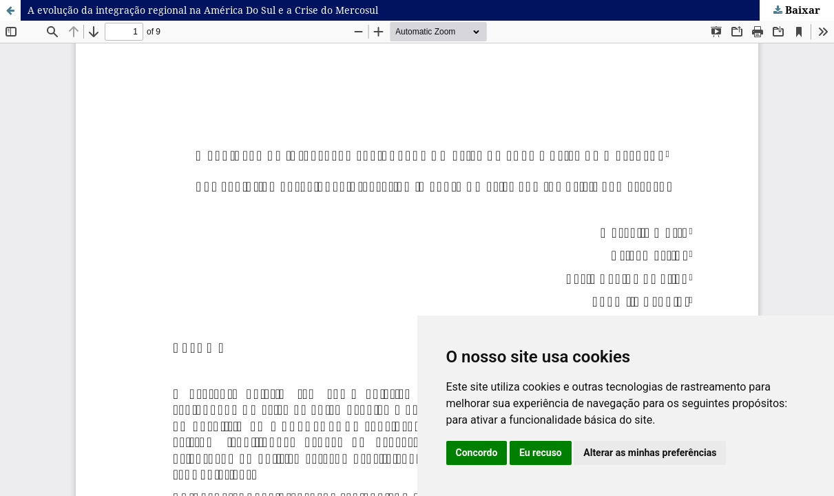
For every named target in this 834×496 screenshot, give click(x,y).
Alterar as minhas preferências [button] (649, 452)
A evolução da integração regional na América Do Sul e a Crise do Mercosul (203, 10)
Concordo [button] (477, 452)
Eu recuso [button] (540, 452)
